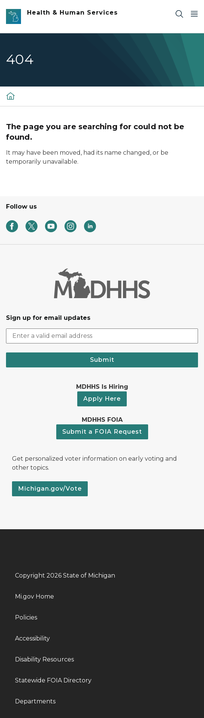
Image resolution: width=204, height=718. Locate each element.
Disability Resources (44, 659)
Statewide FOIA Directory (53, 680)
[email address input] (102, 335)
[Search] (179, 13)
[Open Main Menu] (194, 13)
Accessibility (32, 638)
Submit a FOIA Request (102, 431)
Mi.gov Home (34, 596)
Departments (35, 701)
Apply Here (102, 398)
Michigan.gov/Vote (50, 488)
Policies (26, 617)
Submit (102, 359)
